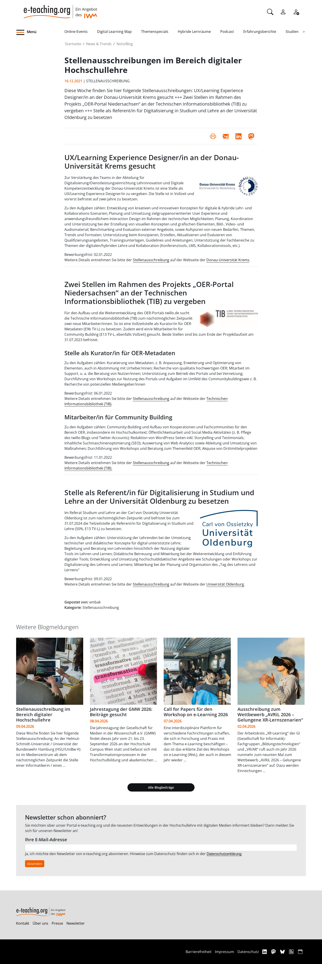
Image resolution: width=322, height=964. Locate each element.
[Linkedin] (265, 952)
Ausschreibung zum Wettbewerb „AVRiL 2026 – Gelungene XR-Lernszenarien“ (270, 714)
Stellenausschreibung (151, 259)
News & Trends (99, 43)
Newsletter (75, 923)
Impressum (224, 951)
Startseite (73, 43)
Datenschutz (248, 951)
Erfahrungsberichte (259, 31)
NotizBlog (125, 43)
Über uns (40, 923)
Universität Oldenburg (225, 584)
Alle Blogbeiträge (161, 787)
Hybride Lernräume (194, 31)
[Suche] (270, 11)
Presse (57, 923)
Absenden (34, 864)
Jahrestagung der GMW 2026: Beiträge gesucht (121, 712)
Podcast (227, 31)
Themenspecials (154, 31)
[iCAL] (300, 952)
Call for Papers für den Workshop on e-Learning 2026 (196, 712)
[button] (40, 32)
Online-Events (76, 31)
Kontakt (22, 923)
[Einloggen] (283, 11)
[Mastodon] (274, 952)
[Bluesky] (283, 952)
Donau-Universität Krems (227, 259)
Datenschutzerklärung (224, 854)
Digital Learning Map (114, 31)
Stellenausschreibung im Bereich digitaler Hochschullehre (43, 714)
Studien (292, 31)
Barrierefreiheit (199, 951)
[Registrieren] (296, 11)
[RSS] (292, 952)
